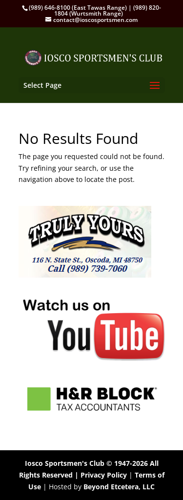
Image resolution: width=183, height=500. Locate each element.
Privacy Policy (104, 475)
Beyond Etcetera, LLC (119, 486)
